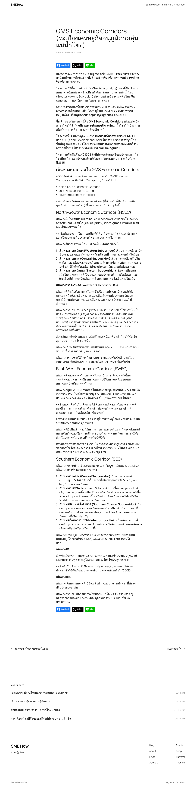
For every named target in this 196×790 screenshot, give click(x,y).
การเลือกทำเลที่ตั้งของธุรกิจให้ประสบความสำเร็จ (41, 718)
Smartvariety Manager (173, 4)
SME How (17, 5)
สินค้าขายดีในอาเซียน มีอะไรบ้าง (31, 648)
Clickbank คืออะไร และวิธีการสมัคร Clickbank (39, 693)
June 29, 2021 (179, 701)
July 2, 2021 (180, 693)
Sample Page (153, 4)
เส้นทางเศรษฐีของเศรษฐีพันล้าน (30, 701)
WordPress (180, 782)
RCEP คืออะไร (174, 648)
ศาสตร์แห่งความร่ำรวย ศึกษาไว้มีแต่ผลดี (35, 710)
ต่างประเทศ (76, 52)
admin (67, 52)
